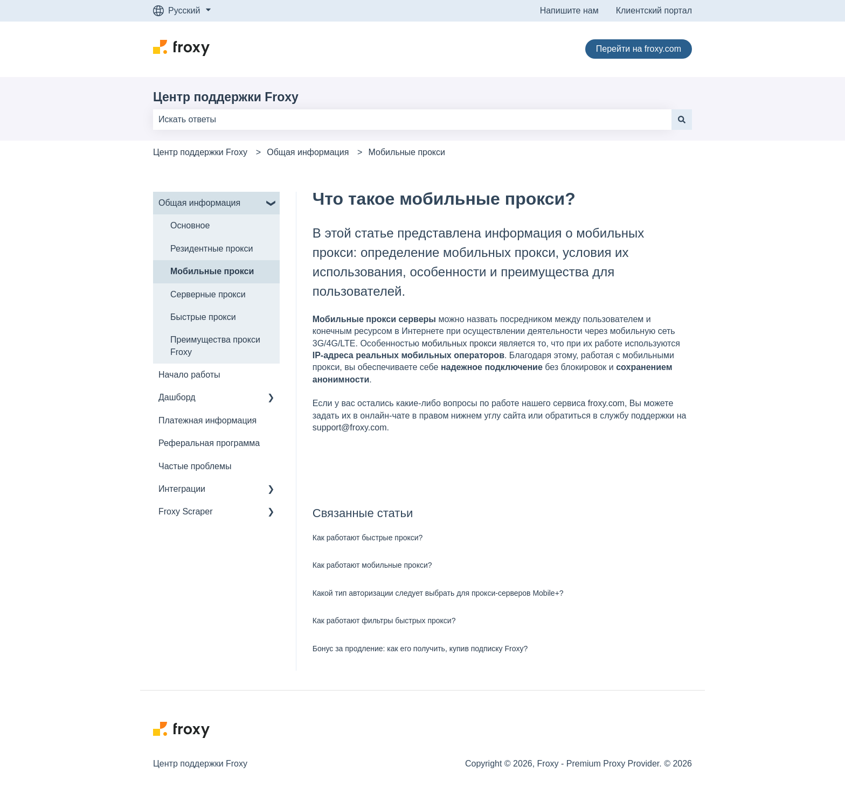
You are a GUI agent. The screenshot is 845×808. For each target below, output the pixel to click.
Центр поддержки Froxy (226, 97)
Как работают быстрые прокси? (368, 537)
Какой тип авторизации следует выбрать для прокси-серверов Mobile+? (438, 593)
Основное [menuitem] (190, 225)
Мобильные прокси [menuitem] (212, 271)
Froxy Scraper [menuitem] (185, 511)
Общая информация (308, 152)
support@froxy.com (350, 427)
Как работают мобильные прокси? (372, 565)
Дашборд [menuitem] (177, 397)
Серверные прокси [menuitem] (208, 294)
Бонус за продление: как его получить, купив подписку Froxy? (420, 648)
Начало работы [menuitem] (189, 374)
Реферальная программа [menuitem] (209, 443)
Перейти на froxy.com (638, 48)
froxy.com (606, 403)
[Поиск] (681, 119)
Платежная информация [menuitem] (207, 420)
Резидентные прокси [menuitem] (211, 248)
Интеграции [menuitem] (181, 488)
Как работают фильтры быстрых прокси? (384, 620)
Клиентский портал (654, 10)
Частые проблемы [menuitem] (194, 466)
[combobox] (412, 119)
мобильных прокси (458, 343)
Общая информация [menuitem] (199, 202)
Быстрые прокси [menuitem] (203, 317)
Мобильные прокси (407, 152)
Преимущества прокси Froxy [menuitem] (215, 345)
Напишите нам (569, 10)
